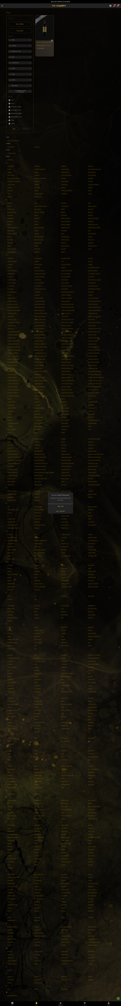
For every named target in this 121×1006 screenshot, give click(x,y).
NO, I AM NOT (60, 511)
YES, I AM (60, 506)
